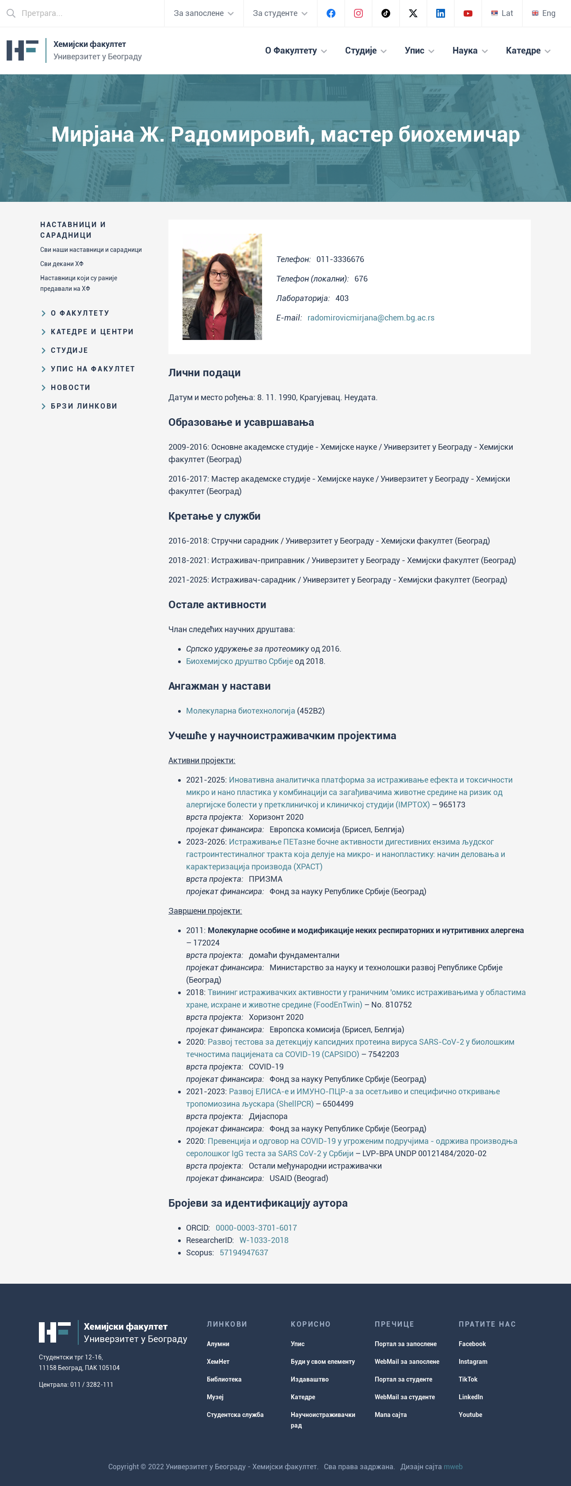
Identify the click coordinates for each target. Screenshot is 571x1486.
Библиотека (224, 1379)
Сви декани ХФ (62, 263)
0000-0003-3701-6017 (256, 1227)
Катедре (303, 1397)
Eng (544, 13)
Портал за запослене (406, 1343)
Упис (298, 1343)
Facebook (472, 1343)
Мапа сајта (391, 1414)
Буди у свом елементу (323, 1361)
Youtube (470, 1414)
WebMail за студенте (405, 1397)
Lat (502, 13)
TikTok (468, 1379)
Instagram (473, 1361)
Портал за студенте (403, 1379)
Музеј (215, 1397)
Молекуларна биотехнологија (240, 710)
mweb (453, 1467)
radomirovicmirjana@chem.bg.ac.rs (371, 317)
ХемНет (218, 1361)
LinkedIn (471, 1397)
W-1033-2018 (264, 1240)
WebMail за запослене (407, 1361)
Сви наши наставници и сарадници (91, 249)
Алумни (218, 1343)
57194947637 (244, 1252)
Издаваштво (310, 1379)
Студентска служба (235, 1414)
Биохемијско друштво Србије (239, 661)
